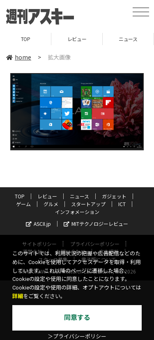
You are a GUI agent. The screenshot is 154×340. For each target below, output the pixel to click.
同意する (77, 318)
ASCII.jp (38, 223)
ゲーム (23, 203)
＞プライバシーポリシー (77, 336)
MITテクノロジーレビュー (96, 223)
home (18, 57)
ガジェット (114, 196)
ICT (122, 203)
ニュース (128, 38)
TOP (25, 38)
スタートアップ (88, 203)
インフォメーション (77, 211)
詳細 (17, 296)
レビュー (76, 38)
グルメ (51, 203)
